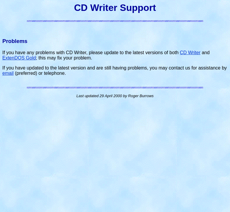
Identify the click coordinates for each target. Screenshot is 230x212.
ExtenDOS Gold (19, 57)
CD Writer (190, 52)
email (8, 73)
